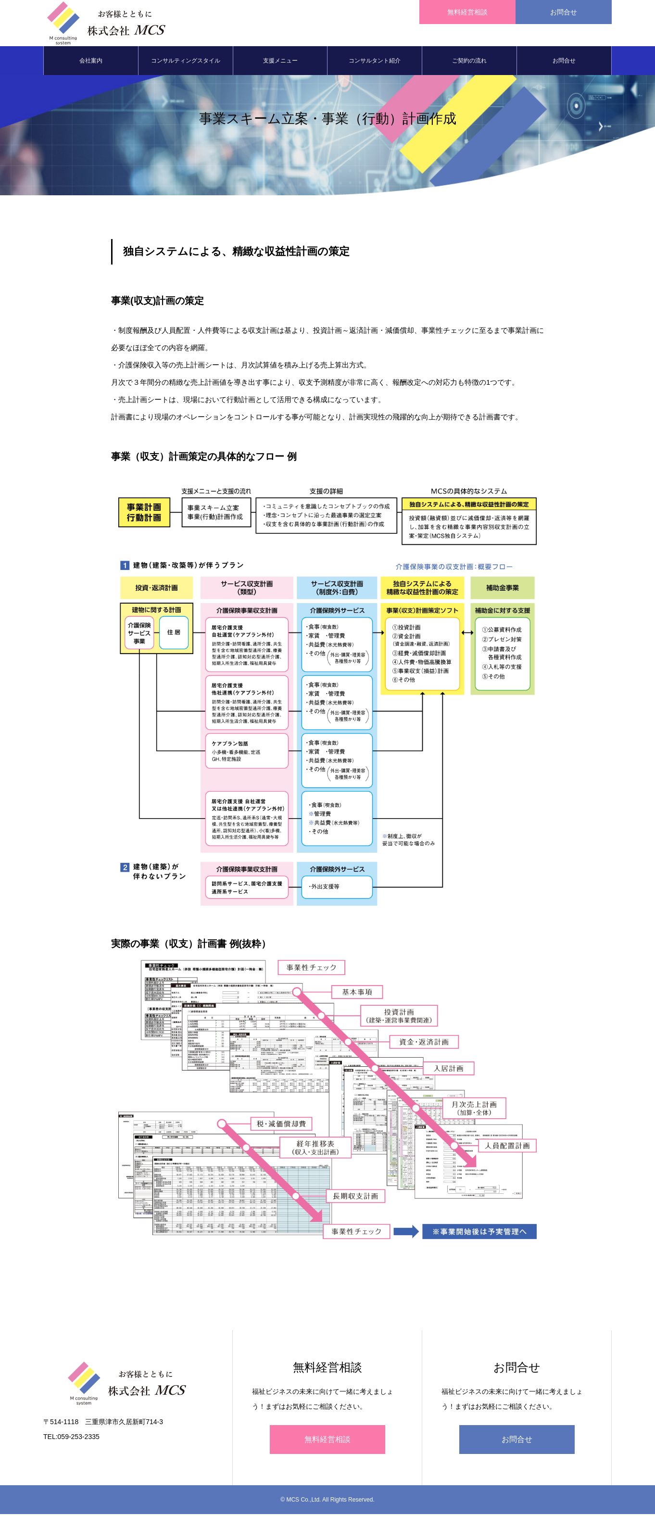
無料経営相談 (327, 1441)
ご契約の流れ (469, 62)
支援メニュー (280, 62)
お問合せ (564, 62)
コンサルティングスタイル (185, 62)
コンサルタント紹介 (375, 62)
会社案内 (90, 62)
